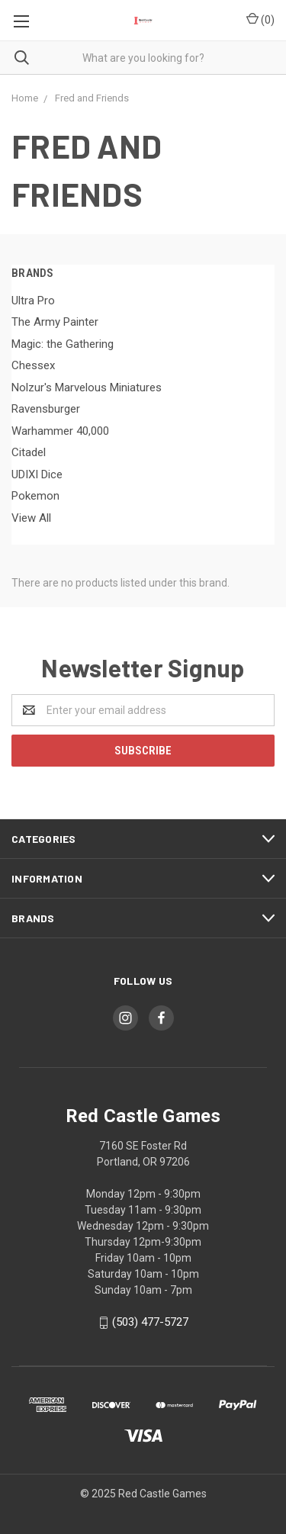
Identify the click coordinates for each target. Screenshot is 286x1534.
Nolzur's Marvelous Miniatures (86, 387)
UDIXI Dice (37, 474)
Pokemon (35, 496)
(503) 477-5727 (150, 1322)
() (260, 19)
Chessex (33, 365)
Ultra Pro (33, 300)
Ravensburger (45, 409)
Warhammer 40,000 (60, 431)
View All (31, 518)
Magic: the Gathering (62, 344)
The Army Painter (54, 322)
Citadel (28, 452)
